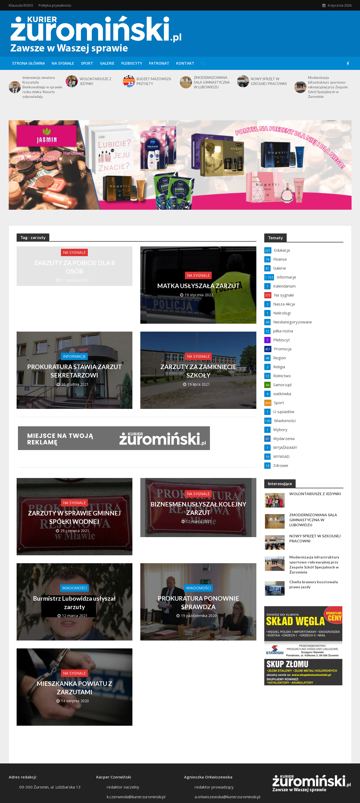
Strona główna (28, 63)
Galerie (107, 63)
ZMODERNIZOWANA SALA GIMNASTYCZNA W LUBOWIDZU (212, 82)
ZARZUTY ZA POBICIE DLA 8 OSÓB (74, 267)
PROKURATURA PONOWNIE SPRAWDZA (198, 602)
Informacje (74, 356)
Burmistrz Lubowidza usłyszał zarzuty (74, 602)
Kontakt (185, 63)
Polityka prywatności (55, 5)
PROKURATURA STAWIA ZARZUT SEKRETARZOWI (74, 371)
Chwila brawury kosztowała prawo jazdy (313, 584)
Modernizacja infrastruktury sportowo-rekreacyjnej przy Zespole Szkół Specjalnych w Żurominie (328, 87)
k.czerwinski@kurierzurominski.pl (136, 796)
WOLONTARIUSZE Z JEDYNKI (95, 81)
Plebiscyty (131, 63)
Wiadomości (74, 587)
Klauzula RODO (21, 5)
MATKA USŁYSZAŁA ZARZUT (198, 285)
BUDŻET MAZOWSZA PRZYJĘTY (154, 81)
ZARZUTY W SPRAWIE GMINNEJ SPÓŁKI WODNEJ (74, 517)
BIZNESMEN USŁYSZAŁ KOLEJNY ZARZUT (198, 508)
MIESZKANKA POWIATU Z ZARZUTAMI (74, 688)
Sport (87, 63)
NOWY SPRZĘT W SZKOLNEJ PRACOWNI (269, 81)
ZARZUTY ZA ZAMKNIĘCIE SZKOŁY (198, 371)
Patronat (159, 63)
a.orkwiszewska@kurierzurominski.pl (227, 796)
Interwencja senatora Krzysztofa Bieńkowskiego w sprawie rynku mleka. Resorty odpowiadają (42, 87)
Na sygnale (63, 63)
